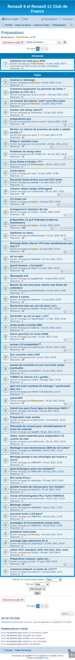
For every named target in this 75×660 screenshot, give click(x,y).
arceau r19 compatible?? (25, 344)
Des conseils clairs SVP (25, 354)
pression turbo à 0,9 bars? (26, 513)
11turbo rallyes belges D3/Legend (31, 188)
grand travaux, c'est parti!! (26, 265)
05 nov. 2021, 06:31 (57, 154)
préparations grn (20, 118)
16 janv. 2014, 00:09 (50, 308)
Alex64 (34, 308)
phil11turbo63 (38, 235)
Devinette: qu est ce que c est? (29, 316)
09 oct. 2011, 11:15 (52, 450)
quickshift (16, 397)
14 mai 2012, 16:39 (55, 420)
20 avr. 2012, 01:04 (50, 432)
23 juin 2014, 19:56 (56, 290)
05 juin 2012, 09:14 (49, 411)
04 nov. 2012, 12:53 (55, 347)
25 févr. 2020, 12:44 (55, 164)
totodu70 (35, 489)
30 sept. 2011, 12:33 (53, 471)
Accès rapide (12, 19)
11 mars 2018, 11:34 (51, 182)
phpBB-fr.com (43, 658)
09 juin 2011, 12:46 (52, 516)
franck (34, 202)
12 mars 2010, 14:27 (52, 572)
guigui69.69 (37, 278)
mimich (34, 379)
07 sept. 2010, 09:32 (47, 561)
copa (33, 173)
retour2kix (36, 480)
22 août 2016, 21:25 (50, 249)
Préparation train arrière (25, 417)
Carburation (17, 170)
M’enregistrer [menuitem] (51, 19)
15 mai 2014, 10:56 (51, 299)
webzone (35, 299)
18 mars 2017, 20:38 (50, 202)
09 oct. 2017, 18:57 (55, 191)
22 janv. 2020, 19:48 (48, 173)
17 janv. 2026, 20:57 (56, 63)
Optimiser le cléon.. (22, 232)
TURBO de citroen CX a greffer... (30, 376)
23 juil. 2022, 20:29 (53, 112)
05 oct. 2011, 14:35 (52, 462)
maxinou (35, 328)
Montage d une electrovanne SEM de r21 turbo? (40, 447)
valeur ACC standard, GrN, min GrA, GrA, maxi (39, 549)
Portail (8, 25)
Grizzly (34, 212)
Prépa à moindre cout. (24, 141)
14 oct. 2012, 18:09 (46, 357)
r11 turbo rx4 (18, 199)
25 (62, 228)
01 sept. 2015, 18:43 (49, 268)
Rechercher (59, 42)
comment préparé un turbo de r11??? (33, 569)
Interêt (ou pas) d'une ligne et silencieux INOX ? (40, 408)
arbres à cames (19, 296)
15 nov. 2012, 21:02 (48, 336)
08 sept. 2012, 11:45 (51, 379)
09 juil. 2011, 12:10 (52, 507)
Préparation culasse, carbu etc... (30, 558)
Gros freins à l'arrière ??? (26, 161)
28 (72, 228)
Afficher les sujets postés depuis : (37, 579)
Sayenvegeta (37, 319)
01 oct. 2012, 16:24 (52, 370)
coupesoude (37, 191)
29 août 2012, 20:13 (50, 391)
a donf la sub (37, 347)
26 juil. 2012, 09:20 (55, 400)
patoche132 (37, 543)
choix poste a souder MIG (26, 325)
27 (68, 228)
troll (33, 357)
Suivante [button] (46, 49)
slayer (34, 268)
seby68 (34, 182)
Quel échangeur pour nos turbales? (32, 468)
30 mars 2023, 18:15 (58, 94)
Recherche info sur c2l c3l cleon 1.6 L (33, 305)
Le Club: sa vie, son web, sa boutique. (40, 66)
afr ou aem (16, 256)
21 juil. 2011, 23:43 (51, 489)
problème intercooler (23, 531)
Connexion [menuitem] (67, 19)
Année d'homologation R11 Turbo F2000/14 (37, 495)
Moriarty (35, 82)
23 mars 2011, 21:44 (52, 534)
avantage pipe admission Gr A (29, 540)
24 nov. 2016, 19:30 (49, 225)
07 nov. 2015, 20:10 (52, 259)
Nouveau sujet (12, 42)
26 (65, 228)
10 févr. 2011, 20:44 (55, 543)
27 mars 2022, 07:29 (52, 135)
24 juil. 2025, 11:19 (51, 82)
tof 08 (32, 37)
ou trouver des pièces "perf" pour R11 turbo (37, 100)
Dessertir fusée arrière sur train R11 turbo (36, 179)
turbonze (35, 572)
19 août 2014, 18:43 (55, 278)
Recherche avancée (65, 42)
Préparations (12, 32)
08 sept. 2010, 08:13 (50, 552)
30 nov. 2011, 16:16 (55, 441)
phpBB (28, 656)
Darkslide (35, 259)
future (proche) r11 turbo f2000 (29, 333)
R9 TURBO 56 (38, 154)
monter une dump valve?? (26, 109)
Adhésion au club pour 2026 (27, 60)
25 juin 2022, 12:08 (57, 121)
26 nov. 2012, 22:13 (51, 328)
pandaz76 (36, 370)
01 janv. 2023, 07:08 (52, 103)
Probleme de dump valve (25, 151)
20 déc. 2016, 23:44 (50, 212)
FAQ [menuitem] (25, 19)
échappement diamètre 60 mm (29, 209)
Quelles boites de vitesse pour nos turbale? (37, 486)
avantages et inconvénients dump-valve (35, 522)
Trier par (37, 584)
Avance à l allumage (22, 79)
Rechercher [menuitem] (71, 25)
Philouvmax (37, 164)
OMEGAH (36, 450)
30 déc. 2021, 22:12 (58, 144)
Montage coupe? (20, 504)
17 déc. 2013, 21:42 (56, 319)
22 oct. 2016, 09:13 (56, 235)
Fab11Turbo (22, 37)
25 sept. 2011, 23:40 (53, 480)
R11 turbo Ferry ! (20, 477)
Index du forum (23, 650)
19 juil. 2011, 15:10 (55, 498)
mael (33, 336)
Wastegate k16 (19, 275)
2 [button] (42, 49)
